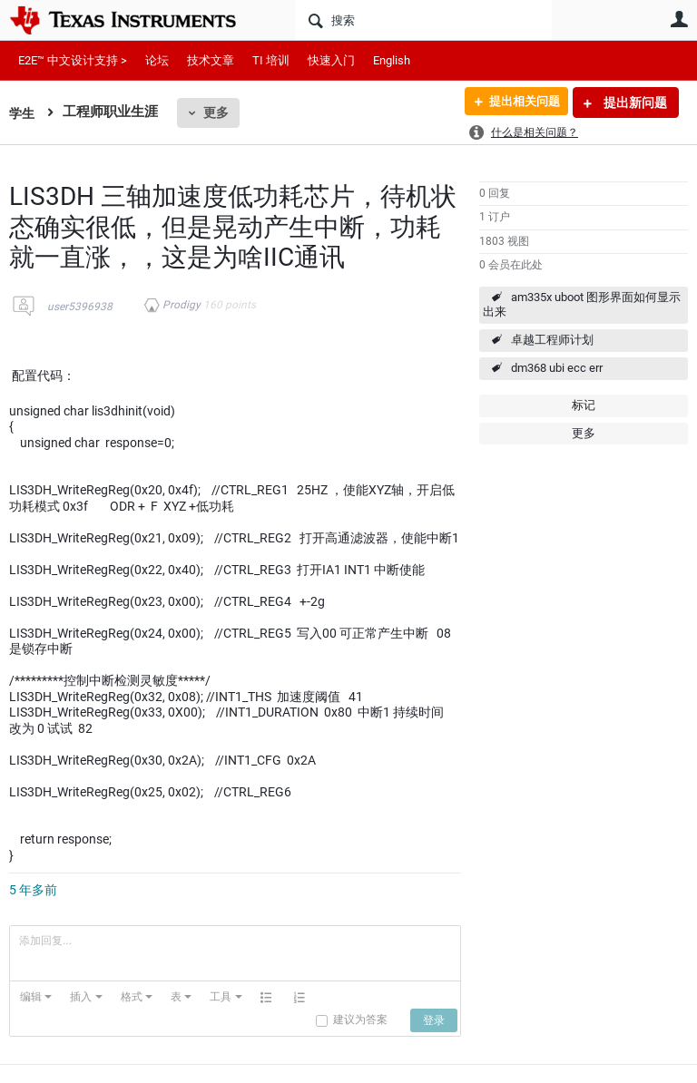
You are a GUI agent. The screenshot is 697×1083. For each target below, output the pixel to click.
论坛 (157, 60)
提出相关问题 (518, 102)
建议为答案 (360, 1019)
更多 (218, 112)
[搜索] (423, 20)
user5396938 (80, 306)
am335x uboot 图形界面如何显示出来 (582, 304)
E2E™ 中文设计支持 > (72, 60)
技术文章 (210, 60)
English (391, 60)
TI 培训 (271, 60)
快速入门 (331, 60)
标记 (583, 405)
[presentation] (36, 997)
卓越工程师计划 (552, 339)
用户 (679, 19)
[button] (36, 997)
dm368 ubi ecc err (557, 368)
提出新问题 (634, 102)
